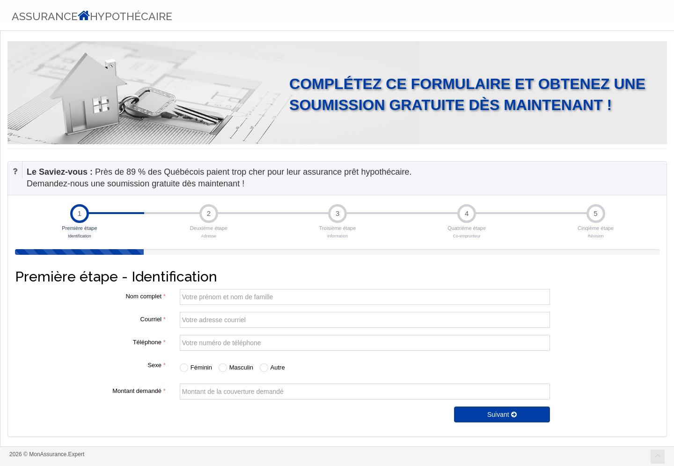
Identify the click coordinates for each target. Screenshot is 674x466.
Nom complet (145, 296)
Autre (272, 367)
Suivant (502, 414)
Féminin (196, 367)
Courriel (153, 319)
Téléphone (149, 342)
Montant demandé (138, 390)
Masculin (236, 367)
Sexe (156, 365)
